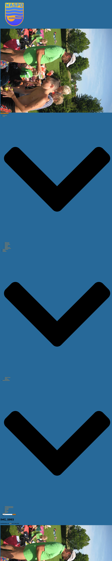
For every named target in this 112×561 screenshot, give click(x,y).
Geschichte (7, 508)
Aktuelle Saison (7, 377)
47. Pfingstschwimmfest (9, 507)
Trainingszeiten (5, 249)
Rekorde (6, 512)
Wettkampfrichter (8, 248)
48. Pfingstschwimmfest (9, 506)
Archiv (6, 378)
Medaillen (6, 511)
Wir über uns (7, 242)
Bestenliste (7, 379)
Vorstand (6, 245)
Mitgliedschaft (7, 247)
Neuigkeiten (5, 115)
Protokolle (6, 509)
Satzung (6, 246)
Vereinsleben (7, 243)
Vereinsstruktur (7, 244)
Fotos (6, 510)
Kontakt (4, 513)
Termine (4, 250)
